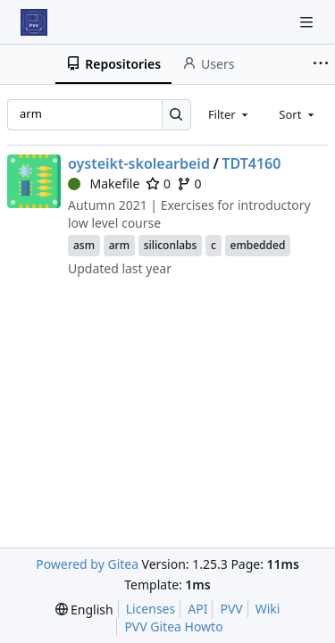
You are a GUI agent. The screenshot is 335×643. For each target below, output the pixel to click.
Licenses (151, 608)
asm (84, 245)
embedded (258, 245)
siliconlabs (170, 245)
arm (119, 245)
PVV (231, 608)
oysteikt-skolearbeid (139, 163)
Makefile (103, 183)
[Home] (34, 22)
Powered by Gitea (87, 563)
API (197, 608)
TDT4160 (251, 163)
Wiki (268, 608)
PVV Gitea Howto (173, 626)
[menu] (84, 609)
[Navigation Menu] (308, 22)
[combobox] (229, 114)
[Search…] (176, 114)
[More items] (320, 64)
